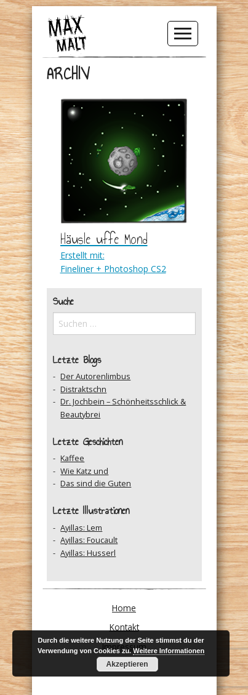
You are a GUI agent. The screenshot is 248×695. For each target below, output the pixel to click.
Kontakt (124, 627)
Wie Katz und (84, 470)
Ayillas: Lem (81, 527)
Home (124, 608)
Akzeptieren (127, 664)
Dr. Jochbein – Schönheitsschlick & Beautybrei (123, 407)
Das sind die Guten (95, 483)
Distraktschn (83, 389)
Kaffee (72, 458)
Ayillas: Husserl (88, 552)
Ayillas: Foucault (89, 539)
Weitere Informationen (168, 650)
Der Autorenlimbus (95, 376)
